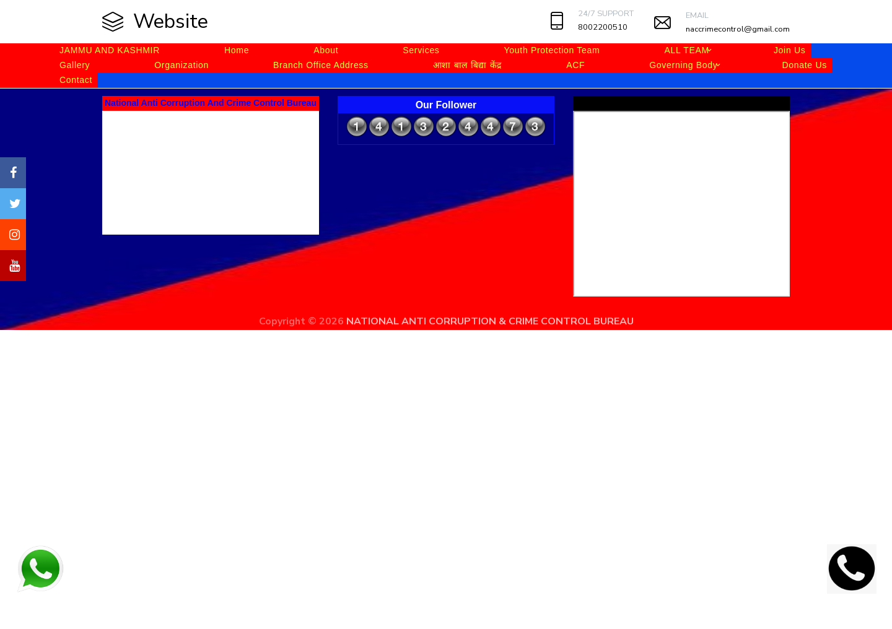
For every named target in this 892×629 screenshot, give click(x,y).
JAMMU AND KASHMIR (109, 50)
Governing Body (683, 65)
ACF (575, 65)
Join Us (790, 50)
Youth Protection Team (552, 50)
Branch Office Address (321, 65)
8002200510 (602, 27)
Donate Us (804, 65)
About (325, 50)
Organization (181, 65)
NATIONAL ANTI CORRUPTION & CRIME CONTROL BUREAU (490, 321)
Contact (75, 80)
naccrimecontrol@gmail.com (738, 29)
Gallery (74, 65)
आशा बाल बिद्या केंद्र (467, 65)
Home (236, 50)
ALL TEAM (686, 50)
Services (421, 50)
